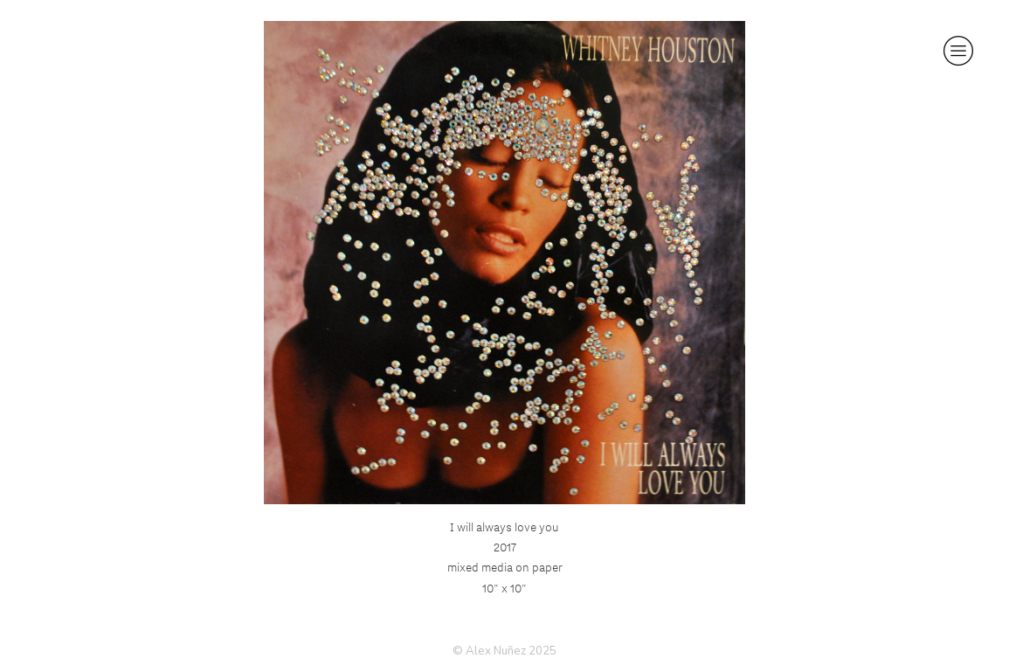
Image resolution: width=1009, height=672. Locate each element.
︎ (958, 50)
